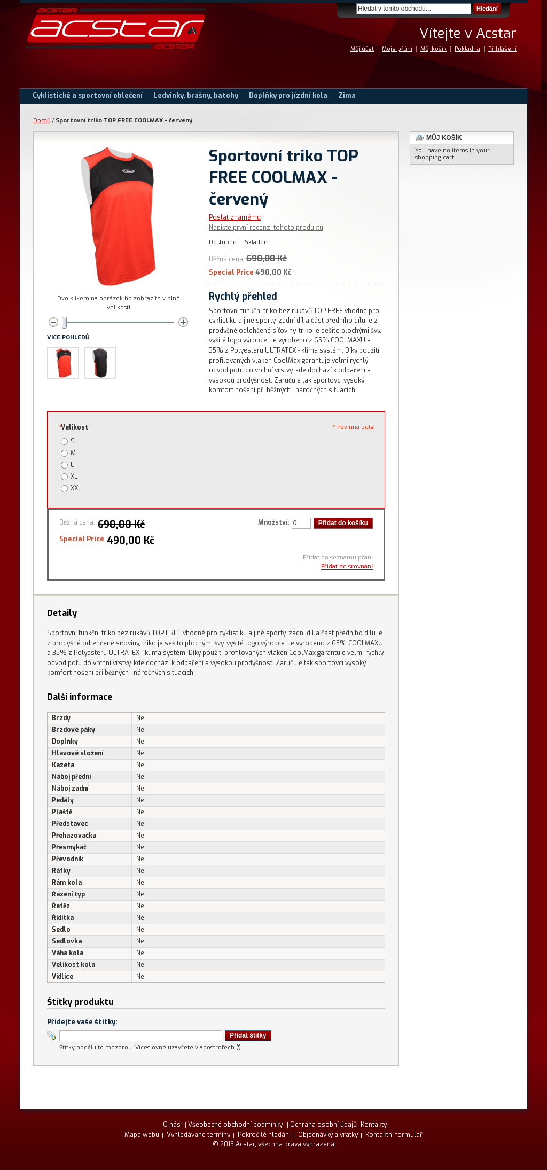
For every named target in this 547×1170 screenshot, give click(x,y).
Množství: (273, 522)
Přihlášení (502, 49)
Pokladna (467, 49)
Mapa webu (141, 1134)
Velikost (73, 427)
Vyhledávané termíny (198, 1134)
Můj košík (433, 49)
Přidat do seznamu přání (338, 557)
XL (74, 476)
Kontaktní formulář (394, 1134)
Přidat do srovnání (347, 567)
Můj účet (362, 49)
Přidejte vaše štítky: (82, 1021)
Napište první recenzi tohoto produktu (266, 227)
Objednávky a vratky (328, 1134)
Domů (41, 120)
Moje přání (397, 49)
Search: (349, 8)
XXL (76, 488)
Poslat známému (235, 217)
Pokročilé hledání (264, 1134)
